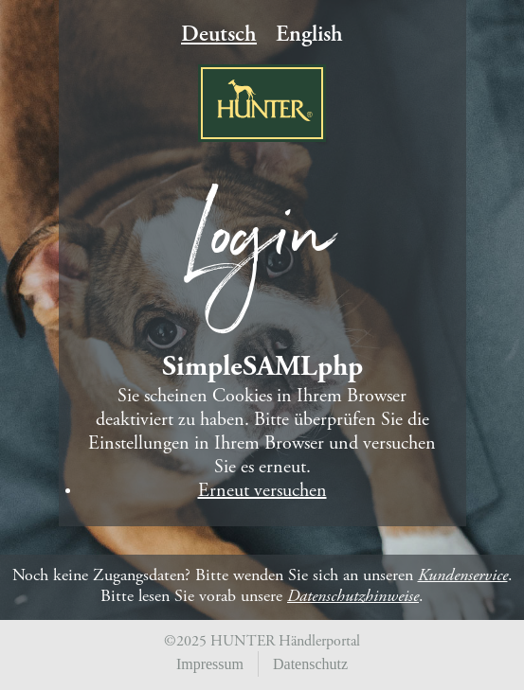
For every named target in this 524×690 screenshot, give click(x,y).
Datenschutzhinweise (353, 597)
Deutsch (219, 36)
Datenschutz (310, 664)
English (309, 36)
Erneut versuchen (262, 492)
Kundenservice (463, 576)
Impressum (210, 664)
